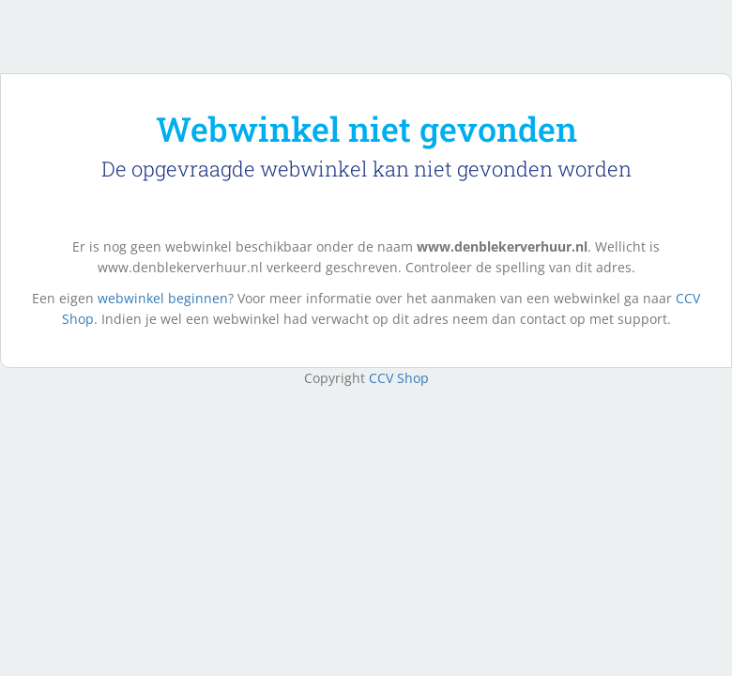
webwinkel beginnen (163, 298)
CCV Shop (399, 378)
